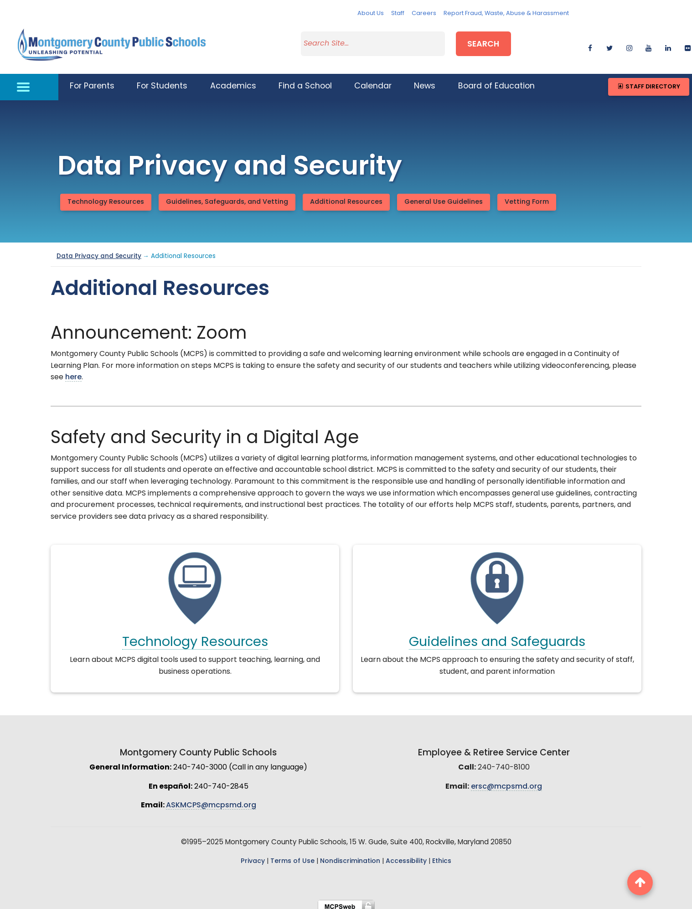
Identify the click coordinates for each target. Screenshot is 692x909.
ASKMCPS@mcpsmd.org (211, 800)
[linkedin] (668, 43)
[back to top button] (640, 882)
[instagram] (629, 43)
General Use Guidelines (443, 196)
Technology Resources (105, 196)
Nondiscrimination (350, 855)
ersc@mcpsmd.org (506, 781)
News (424, 81)
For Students (162, 81)
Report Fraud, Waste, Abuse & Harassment (506, 13)
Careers (424, 13)
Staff (397, 13)
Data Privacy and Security (99, 251)
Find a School (305, 81)
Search (483, 42)
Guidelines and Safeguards (497, 637)
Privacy (253, 855)
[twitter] (609, 43)
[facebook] (590, 43)
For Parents (92, 81)
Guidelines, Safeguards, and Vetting (227, 196)
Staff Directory (648, 81)
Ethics (441, 855)
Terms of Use (292, 855)
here (73, 372)
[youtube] (648, 43)
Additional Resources (346, 196)
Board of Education (496, 81)
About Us (370, 13)
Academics (233, 81)
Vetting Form (527, 196)
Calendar (373, 81)
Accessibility (406, 855)
